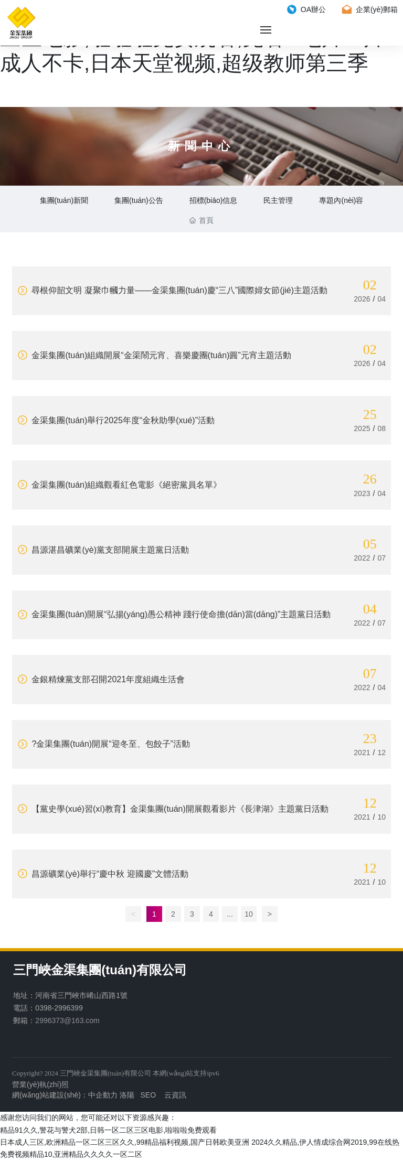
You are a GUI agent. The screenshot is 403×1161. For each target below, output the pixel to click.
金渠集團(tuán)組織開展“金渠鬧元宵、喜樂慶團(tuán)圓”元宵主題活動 (154, 355)
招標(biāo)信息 (213, 200)
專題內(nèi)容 (341, 200)
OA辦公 (306, 9)
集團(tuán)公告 (138, 200)
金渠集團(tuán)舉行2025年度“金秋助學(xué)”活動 (116, 420)
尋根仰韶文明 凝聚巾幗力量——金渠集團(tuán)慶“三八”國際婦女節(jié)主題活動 (172, 290)
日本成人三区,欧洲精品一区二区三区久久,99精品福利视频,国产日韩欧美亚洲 (124, 1142)
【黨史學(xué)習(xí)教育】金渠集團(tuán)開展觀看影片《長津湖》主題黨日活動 (172, 808)
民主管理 (278, 200)
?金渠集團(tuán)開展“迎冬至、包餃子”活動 (103, 743)
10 (249, 914)
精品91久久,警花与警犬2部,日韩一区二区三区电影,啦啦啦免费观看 (108, 1130)
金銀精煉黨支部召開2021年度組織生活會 (101, 679)
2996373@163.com (67, 1020)
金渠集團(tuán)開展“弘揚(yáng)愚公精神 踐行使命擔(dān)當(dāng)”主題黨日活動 (174, 614)
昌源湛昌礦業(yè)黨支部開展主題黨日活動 (103, 549)
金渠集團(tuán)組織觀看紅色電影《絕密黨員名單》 (119, 484)
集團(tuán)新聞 (64, 200)
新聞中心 (201, 146)
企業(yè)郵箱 (370, 9)
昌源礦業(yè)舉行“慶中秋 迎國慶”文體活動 (102, 873)
